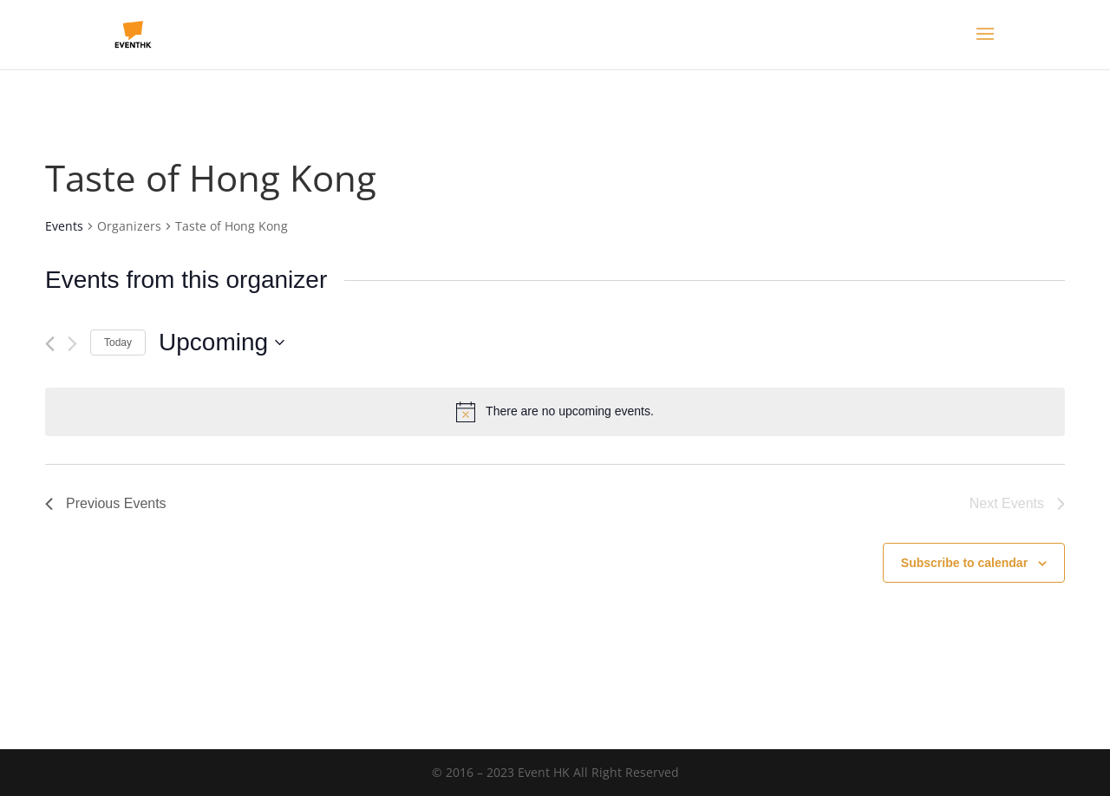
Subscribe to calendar (964, 563)
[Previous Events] (50, 344)
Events (64, 226)
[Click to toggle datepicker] (221, 342)
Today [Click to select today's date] (118, 342)
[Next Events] (72, 344)
